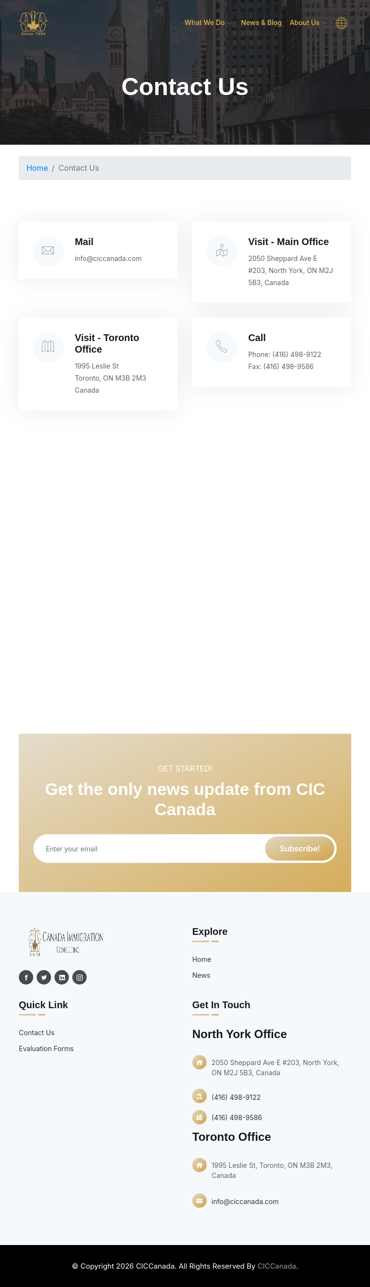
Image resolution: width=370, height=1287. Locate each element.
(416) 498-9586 (290, 366)
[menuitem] (341, 23)
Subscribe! (299, 848)
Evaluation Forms (46, 1048)
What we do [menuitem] (209, 22)
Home (37, 168)
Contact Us (36, 1032)
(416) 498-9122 (298, 354)
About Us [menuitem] (309, 22)
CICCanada (276, 1266)
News (201, 975)
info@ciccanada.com (110, 258)
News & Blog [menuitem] (261, 22)
